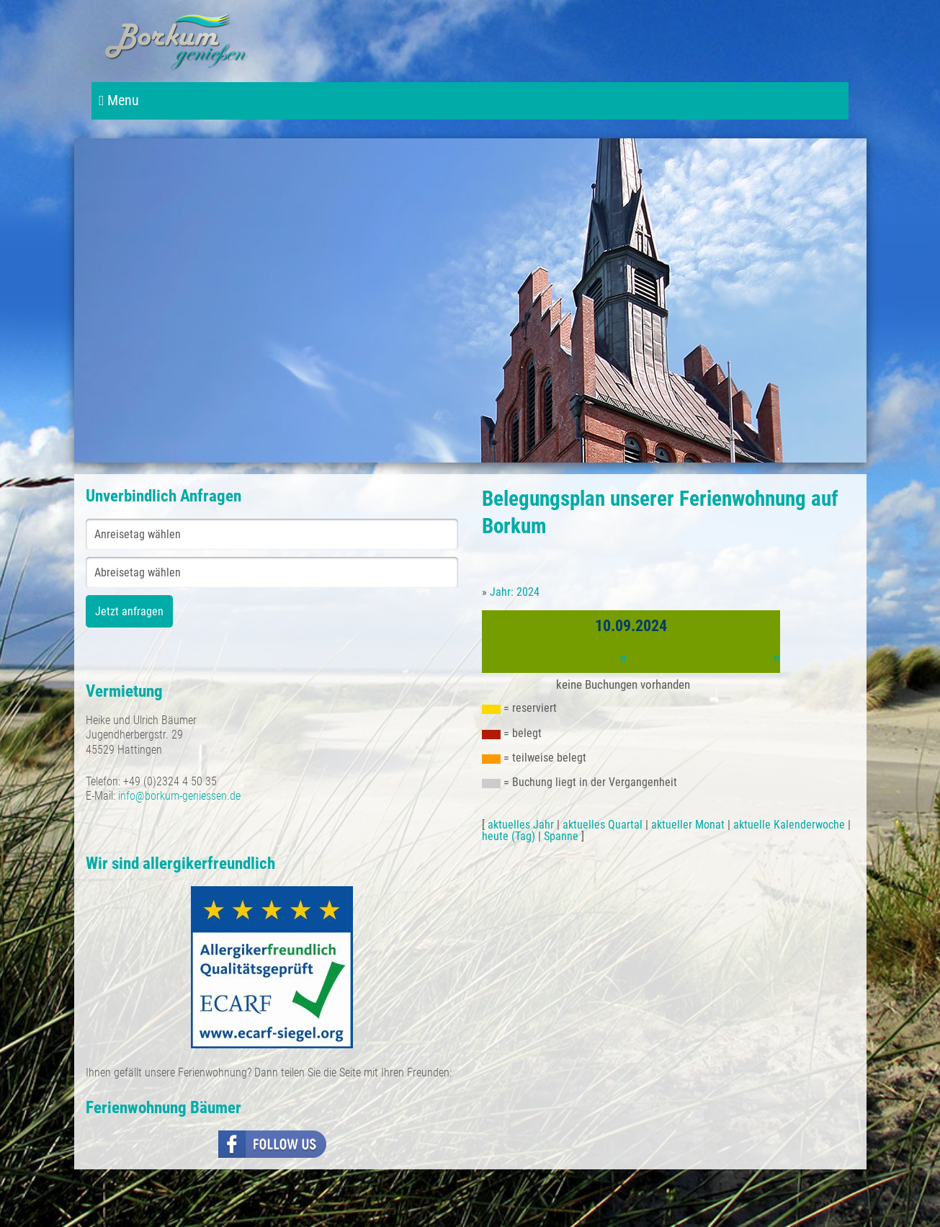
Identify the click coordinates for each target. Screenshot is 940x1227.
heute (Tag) (508, 836)
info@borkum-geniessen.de (179, 796)
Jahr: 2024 (515, 592)
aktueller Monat (688, 824)
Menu (119, 100)
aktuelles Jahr (521, 824)
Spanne (561, 836)
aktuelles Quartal (603, 824)
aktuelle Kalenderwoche (789, 824)
